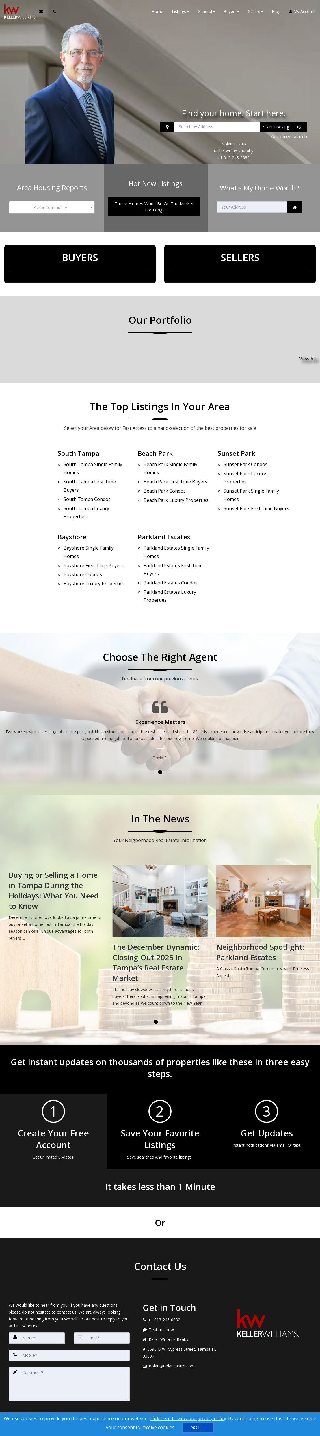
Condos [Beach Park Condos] (165, 484)
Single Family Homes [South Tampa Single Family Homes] (93, 466)
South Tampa (78, 452)
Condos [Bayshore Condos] (83, 556)
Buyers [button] (231, 11)
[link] (294, 207)
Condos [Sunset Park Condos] (245, 463)
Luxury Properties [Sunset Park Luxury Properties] (245, 473)
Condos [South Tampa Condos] (87, 491)
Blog (276, 11)
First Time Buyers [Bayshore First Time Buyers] (94, 548)
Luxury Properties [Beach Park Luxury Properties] (176, 492)
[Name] (37, 1313)
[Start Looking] (283, 127)
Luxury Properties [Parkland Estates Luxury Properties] (170, 573)
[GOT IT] (198, 1427)
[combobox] (51, 207)
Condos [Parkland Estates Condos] (171, 562)
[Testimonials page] (160, 706)
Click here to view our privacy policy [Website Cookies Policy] (188, 1418)
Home (157, 11)
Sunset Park (236, 452)
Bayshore (72, 524)
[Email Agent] (44, 11)
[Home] (19, 11)
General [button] (206, 11)
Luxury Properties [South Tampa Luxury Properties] (86, 501)
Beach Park (155, 452)
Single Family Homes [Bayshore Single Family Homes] (89, 537)
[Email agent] (181, 1341)
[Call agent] (53, 11)
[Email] (102, 1313)
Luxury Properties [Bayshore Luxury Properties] (94, 563)
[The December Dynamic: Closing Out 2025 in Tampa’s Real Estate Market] (264, 913)
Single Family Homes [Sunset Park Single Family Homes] (251, 487)
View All (307, 358)
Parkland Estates (164, 524)
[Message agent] (181, 1305)
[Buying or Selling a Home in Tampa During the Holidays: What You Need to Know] (160, 880)
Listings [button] (180, 11)
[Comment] (69, 1359)
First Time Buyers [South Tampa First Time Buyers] (90, 480)
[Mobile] (69, 1331)
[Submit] (29, 1394)
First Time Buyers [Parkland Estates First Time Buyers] (173, 551)
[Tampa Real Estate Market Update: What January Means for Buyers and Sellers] (56, 880)
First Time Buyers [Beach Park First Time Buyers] (175, 477)
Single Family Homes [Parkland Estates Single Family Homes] (176, 537)
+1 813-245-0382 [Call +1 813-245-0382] (233, 157)
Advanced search (289, 136)
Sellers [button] (255, 11)
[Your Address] (252, 207)
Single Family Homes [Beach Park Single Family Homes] (170, 466)
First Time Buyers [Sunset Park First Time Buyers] (256, 498)
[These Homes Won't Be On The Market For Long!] (154, 206)
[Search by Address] (233, 127)
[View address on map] (181, 1328)
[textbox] (52, 207)
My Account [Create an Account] (302, 11)
